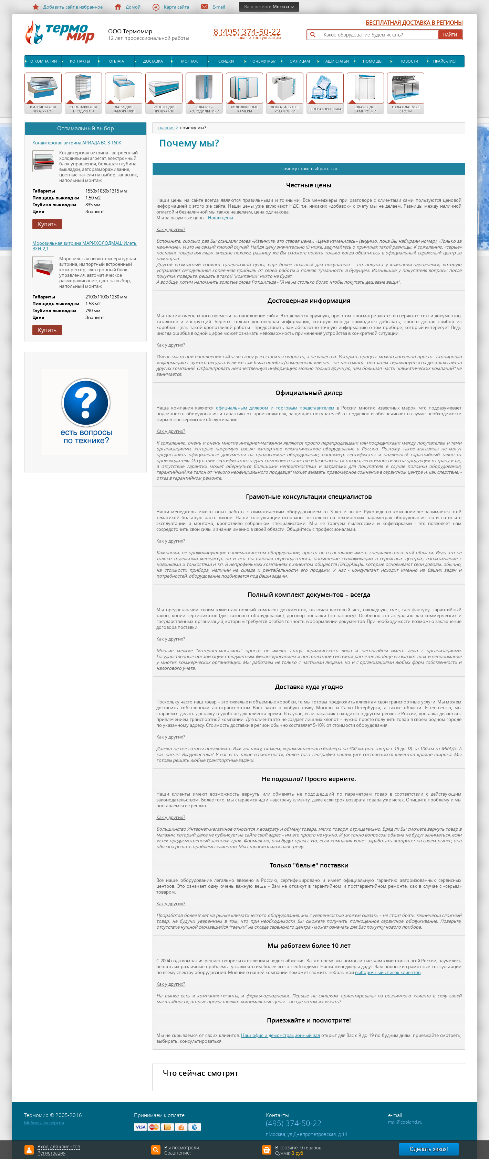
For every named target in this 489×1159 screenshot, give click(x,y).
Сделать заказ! (429, 1149)
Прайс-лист (445, 61)
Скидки (226, 61)
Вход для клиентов (59, 1147)
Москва (281, 7)
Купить (47, 224)
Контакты (80, 61)
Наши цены (220, 218)
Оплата (116, 61)
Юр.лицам (299, 61)
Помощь (372, 61)
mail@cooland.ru (405, 1122)
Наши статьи (336, 61)
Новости (408, 61)
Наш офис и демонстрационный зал (280, 1035)
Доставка (153, 61)
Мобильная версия (44, 1123)
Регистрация (51, 1153)
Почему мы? (262, 61)
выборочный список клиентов (387, 972)
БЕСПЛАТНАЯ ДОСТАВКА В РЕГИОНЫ (414, 23)
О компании (43, 61)
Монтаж (189, 61)
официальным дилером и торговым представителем (275, 408)
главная (166, 128)
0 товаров (310, 1148)
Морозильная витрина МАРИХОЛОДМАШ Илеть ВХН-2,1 (84, 246)
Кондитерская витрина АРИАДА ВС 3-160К (76, 143)
